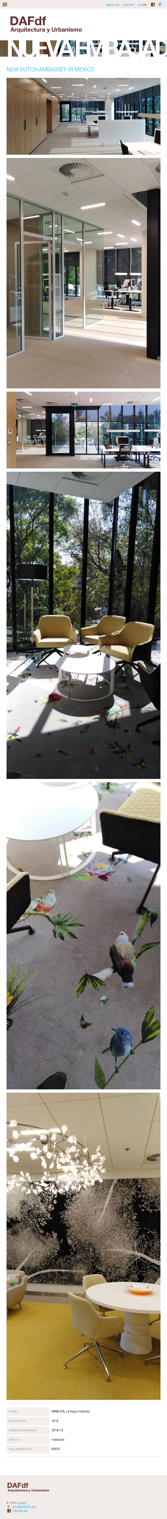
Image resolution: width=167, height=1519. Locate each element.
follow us (17, 1510)
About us (112, 5)
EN (145, 5)
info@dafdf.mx (24, 1506)
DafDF (22, 1502)
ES (139, 5)
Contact (129, 5)
